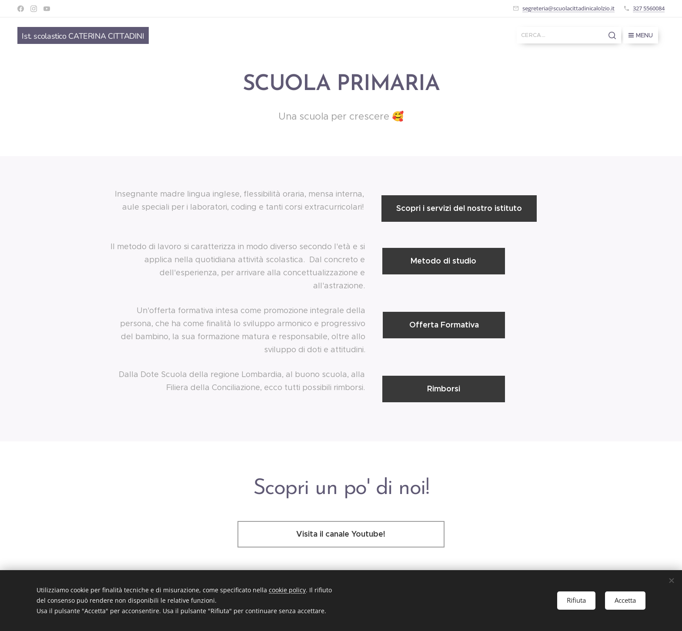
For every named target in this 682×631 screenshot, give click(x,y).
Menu (641, 35)
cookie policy (287, 590)
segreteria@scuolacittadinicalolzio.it (568, 8)
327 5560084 (649, 8)
